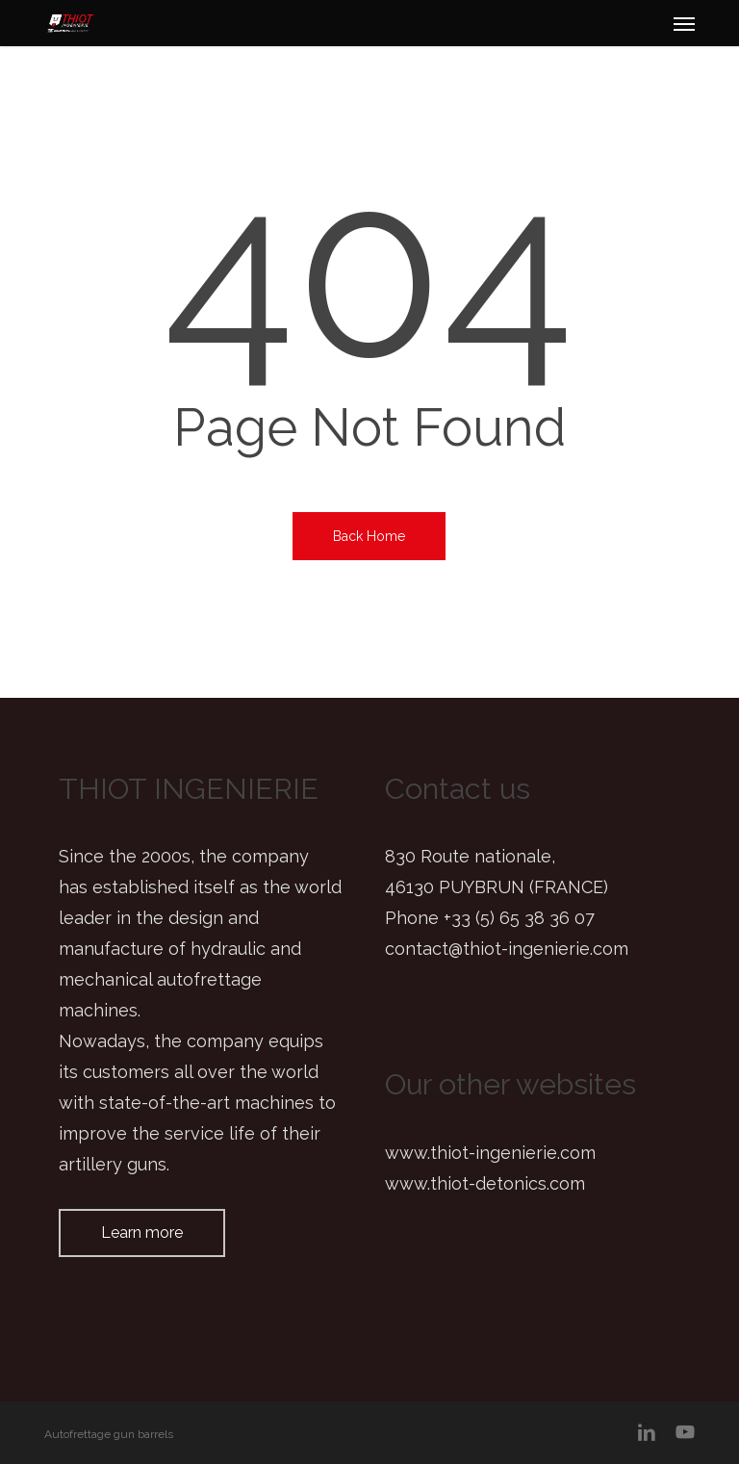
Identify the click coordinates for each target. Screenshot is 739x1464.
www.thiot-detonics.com (485, 1183)
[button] (684, 23)
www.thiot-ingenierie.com (490, 1153)
